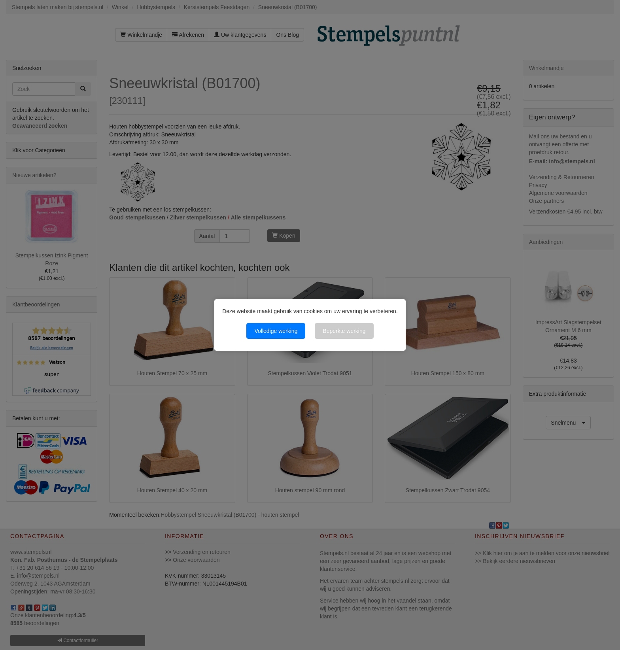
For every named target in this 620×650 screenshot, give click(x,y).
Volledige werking (275, 331)
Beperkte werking (344, 331)
